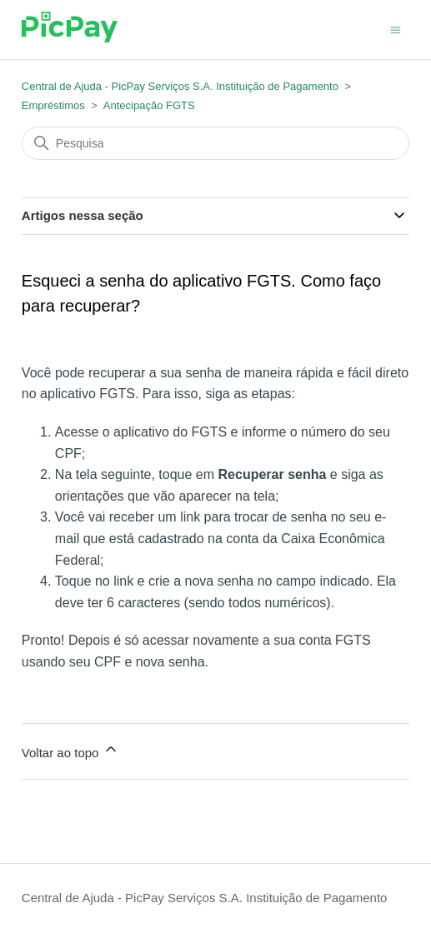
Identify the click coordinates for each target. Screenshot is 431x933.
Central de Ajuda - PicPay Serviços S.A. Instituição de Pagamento (180, 86)
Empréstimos (53, 105)
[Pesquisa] (215, 143)
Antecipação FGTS (149, 105)
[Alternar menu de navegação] (395, 29)
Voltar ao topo (70, 750)
